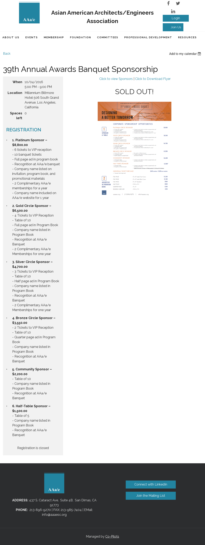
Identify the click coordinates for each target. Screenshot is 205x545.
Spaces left (16, 115)
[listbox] (185, 53)
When (17, 82)
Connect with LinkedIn (150, 484)
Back (6, 53)
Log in (176, 18)
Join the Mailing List (150, 496)
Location (15, 93)
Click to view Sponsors (116, 79)
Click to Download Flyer (153, 79)
